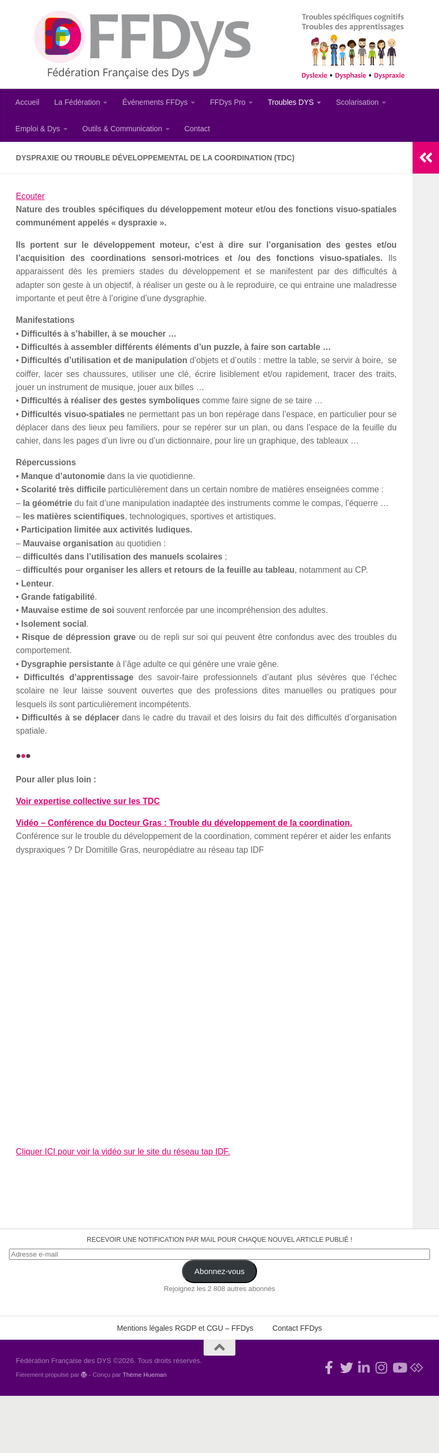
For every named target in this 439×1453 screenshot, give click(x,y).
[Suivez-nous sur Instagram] (381, 1367)
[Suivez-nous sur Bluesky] (416, 1367)
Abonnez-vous (220, 1271)
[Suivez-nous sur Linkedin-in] (364, 1367)
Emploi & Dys (37, 128)
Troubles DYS (291, 102)
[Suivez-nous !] (346, 1367)
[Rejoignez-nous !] (329, 1367)
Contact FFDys (297, 1328)
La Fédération (77, 102)
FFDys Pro (227, 102)
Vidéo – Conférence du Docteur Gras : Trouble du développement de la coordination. (184, 822)
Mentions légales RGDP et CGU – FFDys (185, 1328)
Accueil (27, 102)
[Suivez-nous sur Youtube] (399, 1367)
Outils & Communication (122, 128)
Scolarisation (357, 102)
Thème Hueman (145, 1374)
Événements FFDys (155, 102)
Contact (198, 128)
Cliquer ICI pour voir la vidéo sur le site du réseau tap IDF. (123, 1151)
